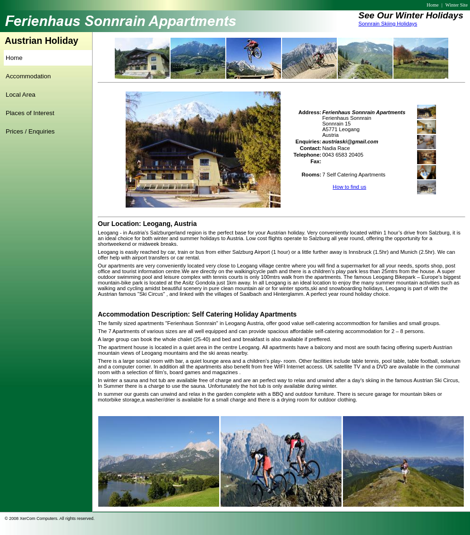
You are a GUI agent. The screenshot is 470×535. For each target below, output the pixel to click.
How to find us (349, 187)
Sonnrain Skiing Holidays (388, 23)
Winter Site (456, 5)
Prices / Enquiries (30, 131)
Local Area (20, 94)
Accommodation (28, 76)
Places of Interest (30, 113)
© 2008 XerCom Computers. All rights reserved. (49, 518)
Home (432, 5)
